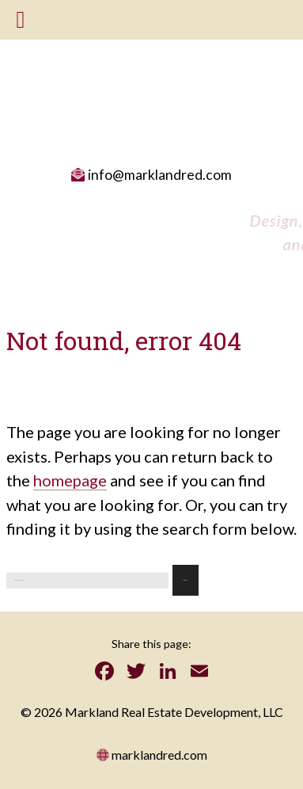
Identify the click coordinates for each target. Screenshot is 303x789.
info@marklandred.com (151, 174)
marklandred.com (152, 754)
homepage (70, 480)
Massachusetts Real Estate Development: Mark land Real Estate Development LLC (150, 87)
